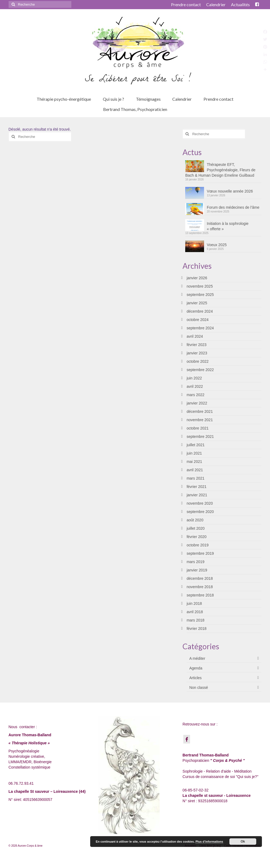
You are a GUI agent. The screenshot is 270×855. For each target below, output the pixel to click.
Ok (243, 841)
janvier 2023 (197, 353)
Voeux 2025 (217, 245)
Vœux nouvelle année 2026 (230, 191)
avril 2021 (195, 470)
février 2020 (196, 537)
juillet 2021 (196, 445)
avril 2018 (195, 612)
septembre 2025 (200, 294)
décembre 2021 (200, 411)
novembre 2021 (200, 420)
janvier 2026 (197, 278)
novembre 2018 (200, 587)
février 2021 (196, 486)
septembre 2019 (200, 553)
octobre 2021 (198, 428)
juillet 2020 (196, 528)
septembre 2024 (200, 328)
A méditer (197, 658)
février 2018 (196, 628)
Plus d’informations (209, 841)
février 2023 (196, 345)
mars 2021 (195, 478)
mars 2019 (195, 562)
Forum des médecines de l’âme (233, 207)
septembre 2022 (200, 370)
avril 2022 (195, 386)
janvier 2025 (197, 303)
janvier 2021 (197, 495)
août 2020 (195, 520)
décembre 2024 (200, 311)
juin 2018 (194, 603)
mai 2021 (194, 461)
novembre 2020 (200, 503)
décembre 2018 (200, 578)
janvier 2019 (197, 570)
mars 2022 (195, 395)
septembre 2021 (200, 436)
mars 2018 (195, 620)
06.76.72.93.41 (21, 783)
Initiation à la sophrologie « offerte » (227, 226)
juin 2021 (194, 453)
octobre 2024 (198, 319)
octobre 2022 (198, 361)
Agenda (195, 668)
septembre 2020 (200, 511)
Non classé (198, 687)
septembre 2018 (200, 595)
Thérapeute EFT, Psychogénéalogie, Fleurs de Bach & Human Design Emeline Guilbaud (220, 169)
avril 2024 (195, 336)
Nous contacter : (23, 727)
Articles (195, 678)
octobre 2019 (198, 545)
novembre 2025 (200, 286)
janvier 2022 (197, 403)
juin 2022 (194, 378)
